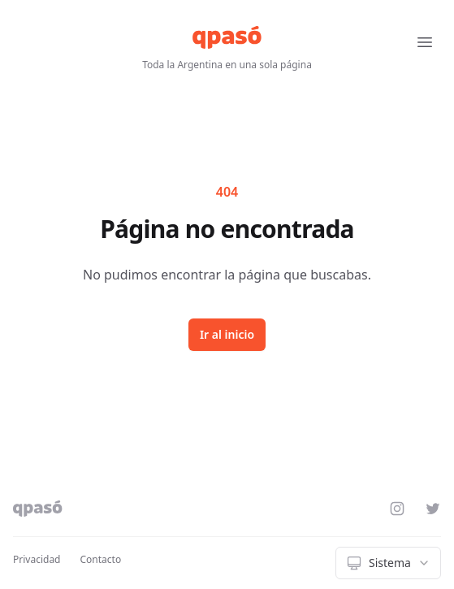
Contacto (101, 559)
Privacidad (37, 559)
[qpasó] (227, 37)
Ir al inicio (227, 334)
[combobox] (388, 563)
